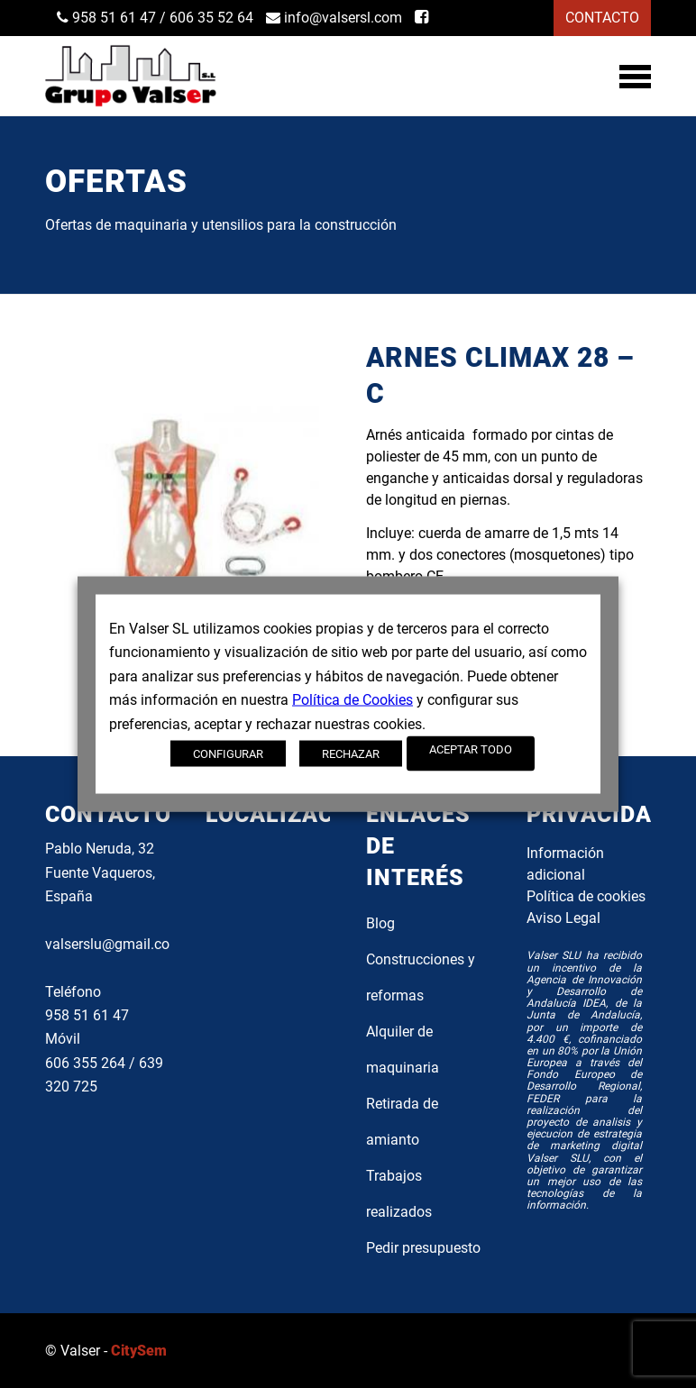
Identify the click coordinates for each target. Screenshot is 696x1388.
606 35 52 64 (211, 17)
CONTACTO (602, 17)
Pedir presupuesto (423, 1247)
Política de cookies (586, 896)
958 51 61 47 (106, 17)
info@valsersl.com (334, 17)
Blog (380, 923)
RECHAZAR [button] (351, 753)
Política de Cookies (352, 699)
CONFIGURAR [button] (228, 753)
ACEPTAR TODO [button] (470, 748)
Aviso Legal (563, 918)
